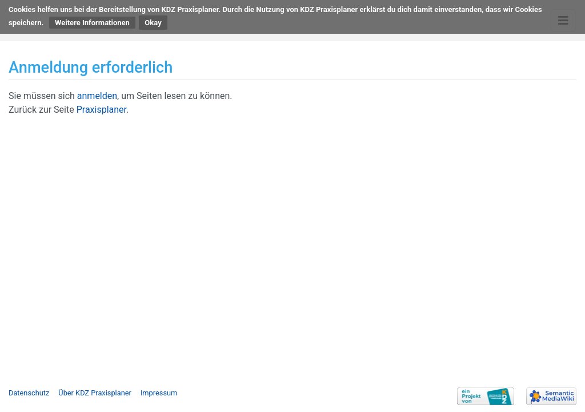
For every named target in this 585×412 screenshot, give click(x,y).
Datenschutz (29, 393)
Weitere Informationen (92, 22)
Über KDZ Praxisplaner (94, 393)
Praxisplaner (101, 109)
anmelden (97, 95)
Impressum (159, 393)
